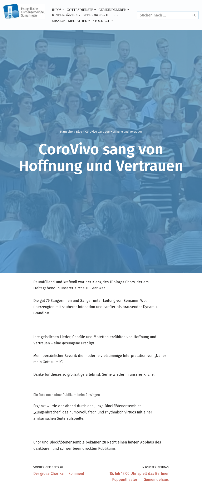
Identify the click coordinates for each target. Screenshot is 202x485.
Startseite (66, 132)
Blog (79, 132)
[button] (63, 7)
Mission (97, 18)
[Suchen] (163, 15)
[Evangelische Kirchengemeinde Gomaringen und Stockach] (24, 11)
